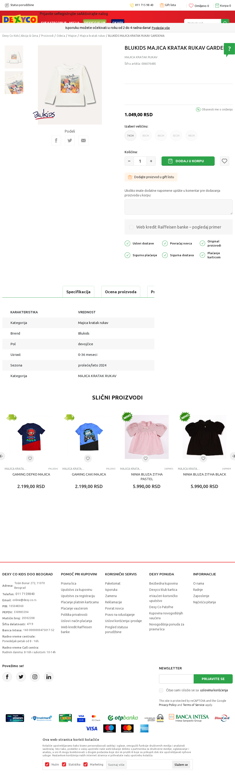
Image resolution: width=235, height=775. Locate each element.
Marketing (96, 764)
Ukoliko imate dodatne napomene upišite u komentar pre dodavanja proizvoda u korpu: (172, 193)
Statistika (74, 764)
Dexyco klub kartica (163, 601)
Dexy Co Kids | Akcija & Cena (20, 35)
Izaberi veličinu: (136, 126)
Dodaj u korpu (190, 161)
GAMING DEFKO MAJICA (31, 486)
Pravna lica (68, 595)
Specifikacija (21, 292)
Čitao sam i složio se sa (197, 701)
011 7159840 (25, 605)
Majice (72, 35)
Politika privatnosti (74, 626)
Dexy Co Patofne (161, 618)
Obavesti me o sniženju (217, 109)
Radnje (198, 601)
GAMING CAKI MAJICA (89, 486)
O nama (198, 595)
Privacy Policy (168, 716)
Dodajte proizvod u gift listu (151, 177)
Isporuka (111, 601)
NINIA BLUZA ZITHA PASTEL (147, 488)
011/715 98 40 (134, 27)
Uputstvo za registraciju (78, 607)
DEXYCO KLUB (94, 16)
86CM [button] (161, 137)
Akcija (74, 16)
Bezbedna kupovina (163, 595)
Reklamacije (113, 614)
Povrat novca (114, 620)
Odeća (61, 35)
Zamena (111, 607)
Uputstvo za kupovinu (76, 601)
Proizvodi (47, 35)
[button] (224, 161)
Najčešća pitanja (204, 614)
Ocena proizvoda (64, 292)
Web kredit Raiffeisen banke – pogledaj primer (178, 227)
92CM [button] (176, 137)
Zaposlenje (201, 607)
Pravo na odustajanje (120, 626)
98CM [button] (191, 137)
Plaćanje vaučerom (74, 620)
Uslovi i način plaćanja (76, 632)
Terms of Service (193, 716)
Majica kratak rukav (92, 35)
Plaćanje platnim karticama (80, 614)
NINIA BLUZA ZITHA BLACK (204, 486)
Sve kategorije (54, 16)
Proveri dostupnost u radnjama (38, 303)
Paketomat (112, 595)
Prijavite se (213, 690)
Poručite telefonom (107, 28)
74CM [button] (130, 137)
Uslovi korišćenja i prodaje (123, 632)
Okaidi (117, 16)
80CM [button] (145, 137)
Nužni (55, 764)
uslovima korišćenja (214, 702)
